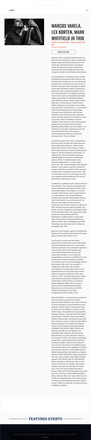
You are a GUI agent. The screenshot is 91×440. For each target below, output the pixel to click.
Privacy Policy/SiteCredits (60, 434)
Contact (31, 5)
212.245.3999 (67, 5)
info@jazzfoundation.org (80, 5)
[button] (26, 6)
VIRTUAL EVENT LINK (63, 52)
